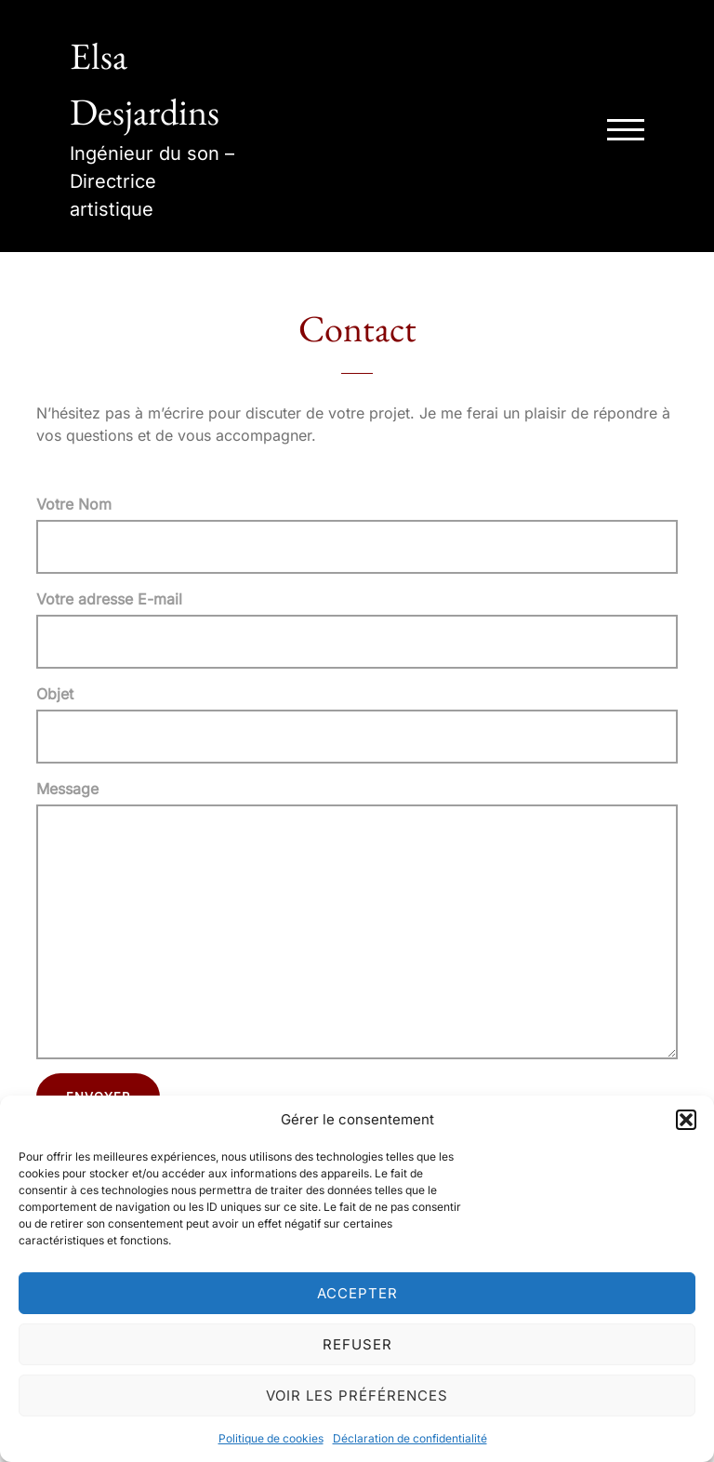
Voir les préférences (357, 1395)
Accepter (357, 1293)
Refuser (357, 1344)
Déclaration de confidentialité (410, 1438)
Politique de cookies (271, 1438)
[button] (686, 1119)
